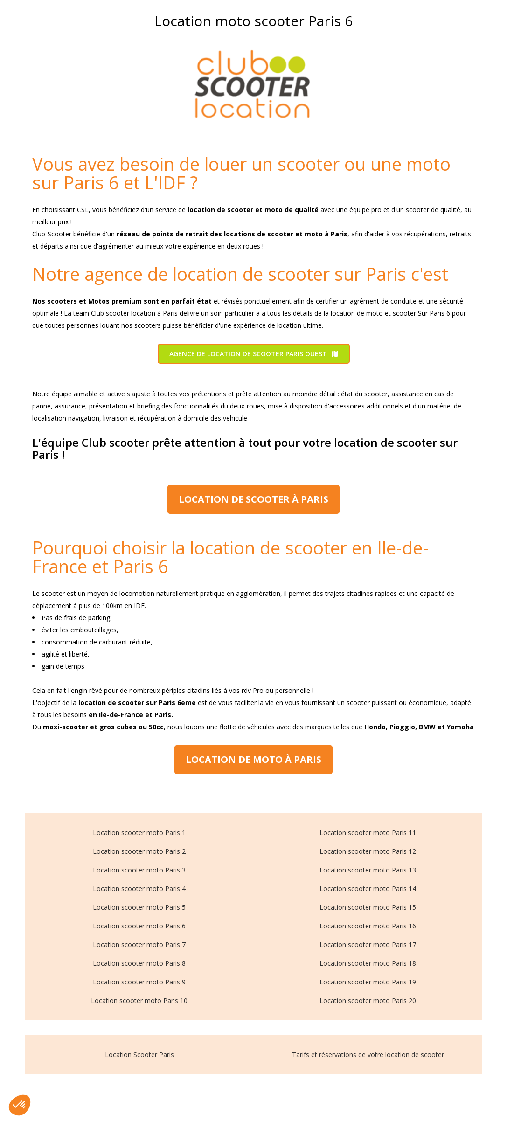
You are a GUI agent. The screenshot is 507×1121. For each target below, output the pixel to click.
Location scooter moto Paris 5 (139, 907)
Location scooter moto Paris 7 (139, 944)
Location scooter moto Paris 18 (367, 963)
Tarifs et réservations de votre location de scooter (368, 1054)
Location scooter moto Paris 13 (367, 869)
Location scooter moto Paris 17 (367, 944)
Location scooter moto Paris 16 (367, 925)
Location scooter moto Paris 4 (139, 888)
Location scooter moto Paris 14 (367, 888)
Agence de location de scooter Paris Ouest (253, 353)
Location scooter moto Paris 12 (367, 851)
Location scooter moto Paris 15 (367, 907)
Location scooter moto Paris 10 (139, 1000)
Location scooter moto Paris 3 (139, 869)
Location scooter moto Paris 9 (139, 981)
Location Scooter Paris (139, 1054)
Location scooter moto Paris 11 (367, 832)
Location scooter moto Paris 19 (367, 981)
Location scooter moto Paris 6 (139, 925)
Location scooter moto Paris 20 (367, 1000)
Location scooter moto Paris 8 (139, 963)
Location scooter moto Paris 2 (139, 851)
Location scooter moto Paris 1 (139, 832)
